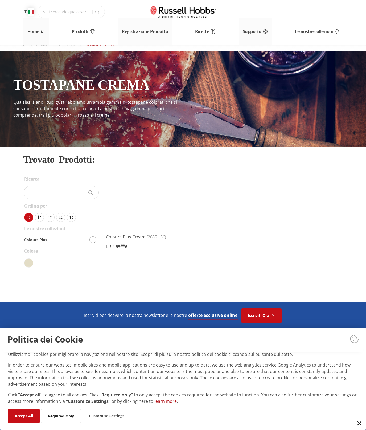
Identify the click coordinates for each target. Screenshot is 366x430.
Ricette (207, 28)
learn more (165, 401)
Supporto (260, 28)
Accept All (24, 415)
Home (31, 28)
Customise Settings (106, 415)
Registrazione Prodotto (145, 28)
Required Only (61, 415)
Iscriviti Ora (261, 315)
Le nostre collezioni (323, 28)
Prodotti (82, 28)
